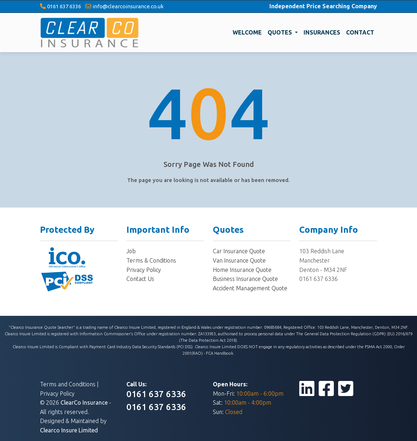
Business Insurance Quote (245, 279)
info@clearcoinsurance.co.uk (128, 6)
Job (131, 251)
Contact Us (140, 279)
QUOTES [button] (280, 32)
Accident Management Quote (250, 288)
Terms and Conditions (67, 384)
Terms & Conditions (151, 260)
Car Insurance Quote (239, 251)
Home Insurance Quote (242, 270)
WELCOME (247, 32)
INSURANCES (322, 32)
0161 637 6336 (64, 6)
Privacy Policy (143, 270)
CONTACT (360, 32)
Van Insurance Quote (239, 260)
